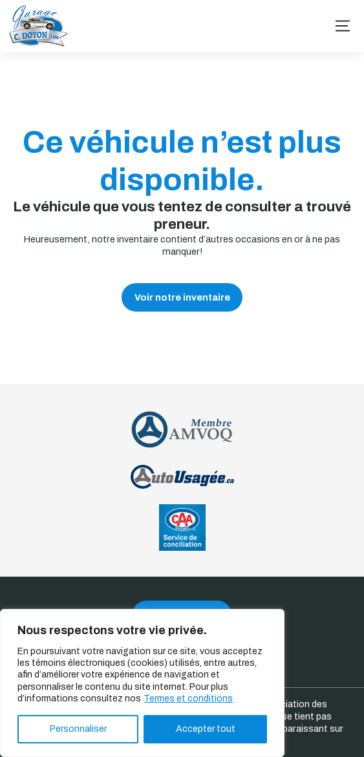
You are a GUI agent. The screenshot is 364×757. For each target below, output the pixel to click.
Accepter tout (205, 729)
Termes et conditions (188, 698)
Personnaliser (78, 729)
